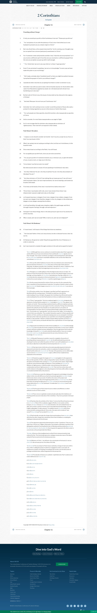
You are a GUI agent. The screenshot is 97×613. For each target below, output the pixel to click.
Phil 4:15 (33, 483)
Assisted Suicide (14, 585)
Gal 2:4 (35, 403)
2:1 (39, 476)
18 (41, 258)
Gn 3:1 (33, 466)
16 (65, 285)
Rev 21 (67, 278)
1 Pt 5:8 (46, 403)
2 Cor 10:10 (63, 324)
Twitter (69, 605)
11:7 (29, 337)
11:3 (29, 281)
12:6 (54, 380)
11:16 (29, 373)
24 (40, 497)
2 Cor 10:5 (37, 326)
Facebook (72, 605)
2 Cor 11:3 (54, 357)
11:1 (29, 251)
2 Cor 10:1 (67, 414)
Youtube (75, 605)
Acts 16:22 (36, 497)
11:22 (29, 421)
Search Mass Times (35, 577)
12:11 (67, 378)
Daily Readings (50, 1)
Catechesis (13, 593)
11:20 (29, 400)
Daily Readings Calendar (55, 2)
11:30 (29, 445)
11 (43, 332)
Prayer (32, 579)
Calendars (72, 577)
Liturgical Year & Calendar (37, 581)
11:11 (29, 346)
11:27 (29, 508)
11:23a (29, 439)
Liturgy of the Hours (35, 585)
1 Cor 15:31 (45, 497)
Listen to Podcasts (47, 552)
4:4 (36, 285)
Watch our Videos (58, 552)
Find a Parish (60, 1)
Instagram (82, 605)
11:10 (29, 487)
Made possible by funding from (71, 609)
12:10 (36, 256)
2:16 (49, 334)
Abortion (12, 573)
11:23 (29, 497)
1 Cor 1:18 (45, 334)
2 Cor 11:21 (50, 380)
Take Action (53, 573)
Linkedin (79, 605)
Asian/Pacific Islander (15, 583)
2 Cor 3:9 (51, 366)
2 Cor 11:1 (61, 253)
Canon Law (13, 591)
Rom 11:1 (40, 494)
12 (41, 28)
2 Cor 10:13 (46, 263)
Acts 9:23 (34, 515)
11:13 (29, 357)
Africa (11, 575)
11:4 (29, 290)
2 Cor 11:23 (30, 321)
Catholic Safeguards (15, 597)
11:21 (29, 414)
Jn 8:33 (45, 427)
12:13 (32, 480)
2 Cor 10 (49, 301)
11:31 (29, 454)
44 (42, 504)
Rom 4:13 (68, 425)
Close (93, 611)
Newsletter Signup (74, 579)
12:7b (62, 285)
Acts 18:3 (39, 480)
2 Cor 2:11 (32, 285)
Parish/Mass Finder (74, 573)
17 (67, 285)
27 (38, 427)
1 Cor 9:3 (48, 339)
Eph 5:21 (58, 276)
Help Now (79, 1)
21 (47, 350)
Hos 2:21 (33, 462)
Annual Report (14, 579)
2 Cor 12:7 (51, 411)
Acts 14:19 (35, 504)
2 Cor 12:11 (37, 258)
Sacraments (33, 583)
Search (85, 2)
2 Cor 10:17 (33, 384)
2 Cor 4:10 (39, 332)
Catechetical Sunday (15, 595)
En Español (48, 20)
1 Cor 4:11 (34, 508)
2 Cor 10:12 (65, 375)
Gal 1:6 (33, 469)
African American (14, 577)
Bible (11, 587)
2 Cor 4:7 (41, 455)
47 (48, 427)
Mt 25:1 (47, 278)
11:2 (29, 270)
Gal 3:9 (35, 427)
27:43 (39, 504)
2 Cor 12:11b (61, 299)
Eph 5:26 (40, 462)
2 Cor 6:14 (65, 362)
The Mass (32, 587)
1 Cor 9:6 (44, 480)
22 (37, 462)
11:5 (29, 299)
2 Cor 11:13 (54, 285)
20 (60, 285)
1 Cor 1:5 (33, 476)
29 (32, 387)
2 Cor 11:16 (31, 256)
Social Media (72, 581)
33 (62, 276)
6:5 (32, 497)
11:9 (29, 483)
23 (64, 378)
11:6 (29, 324)
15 (31, 251)
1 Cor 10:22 (46, 274)
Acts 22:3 (34, 494)
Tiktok (85, 605)
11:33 (29, 515)
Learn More (61, 563)
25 (38, 515)
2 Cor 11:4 (60, 301)
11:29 (29, 511)
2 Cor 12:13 (66, 342)
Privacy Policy (52, 524)
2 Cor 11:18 (40, 382)
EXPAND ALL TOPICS (15, 599)
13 (43, 28)
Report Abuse (69, 1)
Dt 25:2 (34, 501)
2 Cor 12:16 (61, 407)
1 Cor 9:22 (34, 511)
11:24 (30, 501)
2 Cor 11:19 (43, 350)
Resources (72, 575)
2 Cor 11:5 (29, 441)
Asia (11, 581)
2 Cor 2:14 (49, 330)
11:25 (29, 504)
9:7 (27, 427)
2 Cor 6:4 (48, 332)
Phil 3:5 (45, 494)
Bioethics (12, 589)
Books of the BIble (34, 575)
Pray (51, 579)
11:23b (29, 432)
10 (37, 28)
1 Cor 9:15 (49, 351)
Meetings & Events (55, 577)
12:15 (32, 490)
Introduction (17, 28)
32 (32, 454)
